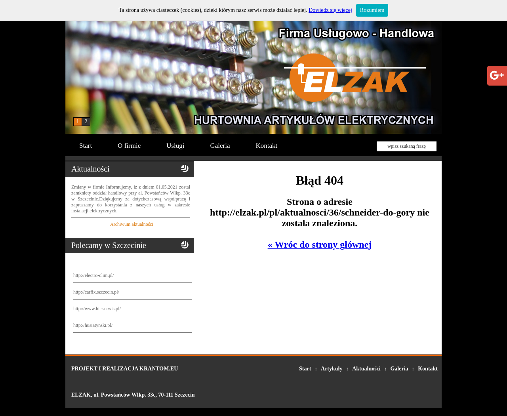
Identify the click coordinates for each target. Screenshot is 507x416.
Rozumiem (372, 10)
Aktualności (366, 369)
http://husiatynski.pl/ (92, 325)
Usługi (175, 145)
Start (85, 145)
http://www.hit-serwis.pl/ (97, 308)
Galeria (220, 145)
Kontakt (267, 145)
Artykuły (331, 369)
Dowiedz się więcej (330, 10)
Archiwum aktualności (131, 224)
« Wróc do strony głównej (320, 244)
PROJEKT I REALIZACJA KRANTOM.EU (124, 369)
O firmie (129, 145)
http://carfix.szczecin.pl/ (96, 292)
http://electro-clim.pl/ (93, 275)
